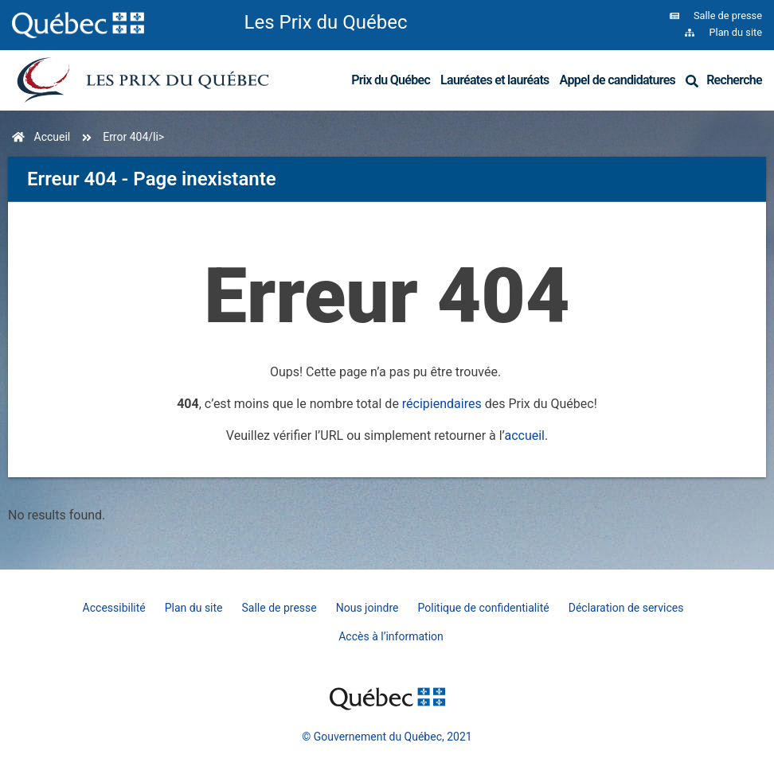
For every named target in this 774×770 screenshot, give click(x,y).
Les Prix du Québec (326, 22)
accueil (524, 435)
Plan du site (194, 607)
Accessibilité (114, 607)
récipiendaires (442, 403)
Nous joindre (367, 607)
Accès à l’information (391, 636)
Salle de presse (279, 607)
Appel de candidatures (618, 80)
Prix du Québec (390, 80)
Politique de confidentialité (483, 607)
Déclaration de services (626, 607)
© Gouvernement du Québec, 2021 (386, 736)
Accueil (52, 136)
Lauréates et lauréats (494, 80)
